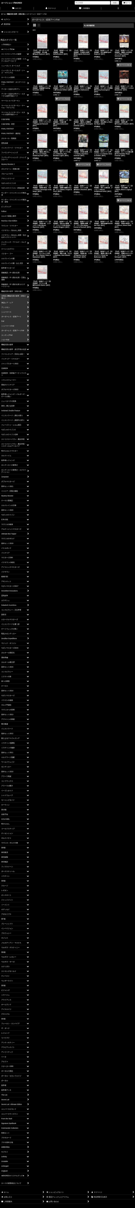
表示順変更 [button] (89, 25)
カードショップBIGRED (11, 3)
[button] (118, 8)
